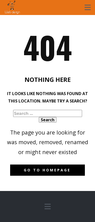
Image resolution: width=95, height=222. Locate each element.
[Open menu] (88, 7)
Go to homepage (47, 170)
